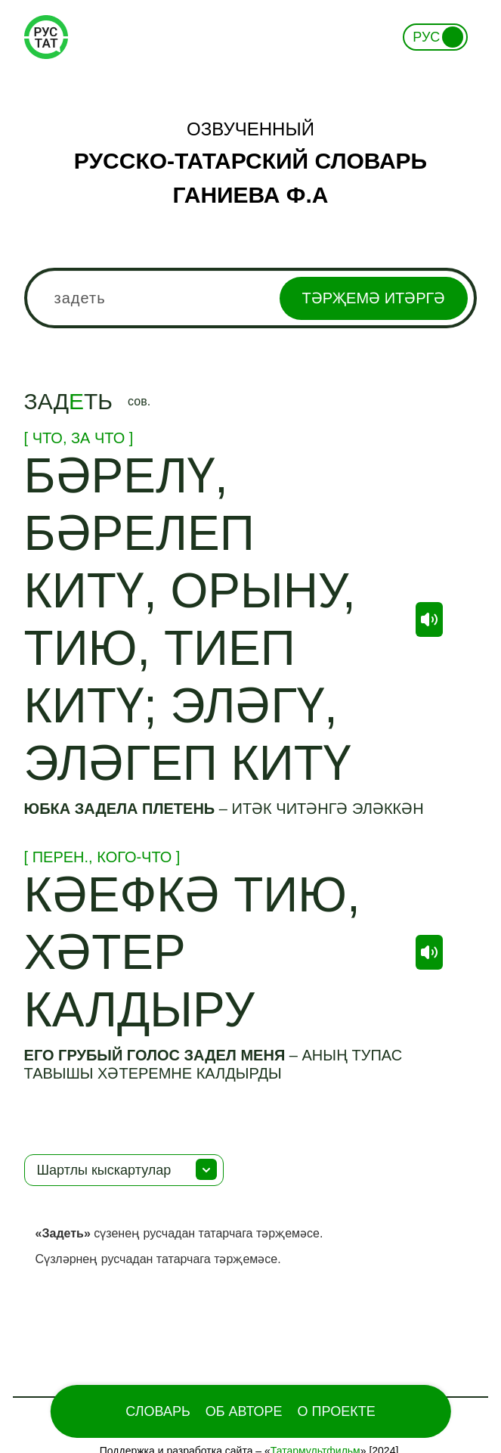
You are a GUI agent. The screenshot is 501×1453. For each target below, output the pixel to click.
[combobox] (251, 298)
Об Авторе (244, 1411)
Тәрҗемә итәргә (374, 298)
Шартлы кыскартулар (104, 1170)
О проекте (337, 1411)
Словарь (157, 1411)
